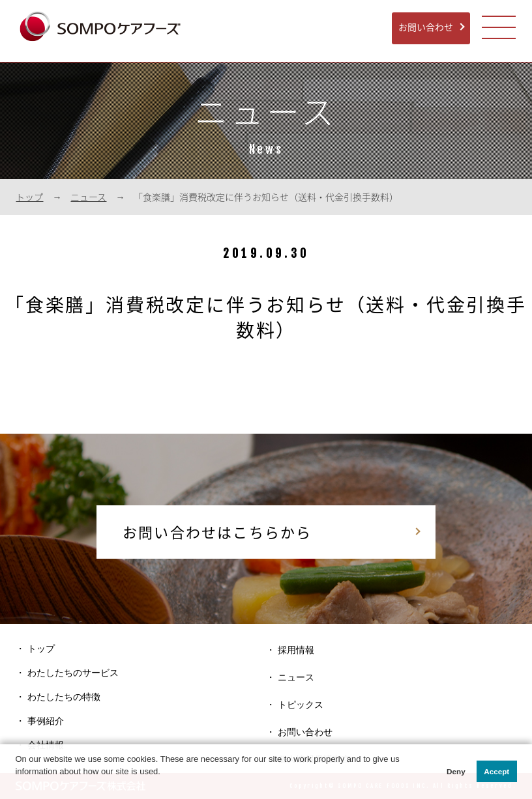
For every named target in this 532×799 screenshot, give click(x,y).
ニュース (88, 196)
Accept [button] (496, 771)
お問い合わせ (425, 26)
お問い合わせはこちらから (217, 531)
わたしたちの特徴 (63, 697)
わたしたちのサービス (73, 672)
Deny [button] (456, 771)
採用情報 (296, 650)
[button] (16, 785)
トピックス (300, 704)
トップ (29, 196)
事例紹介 (45, 721)
